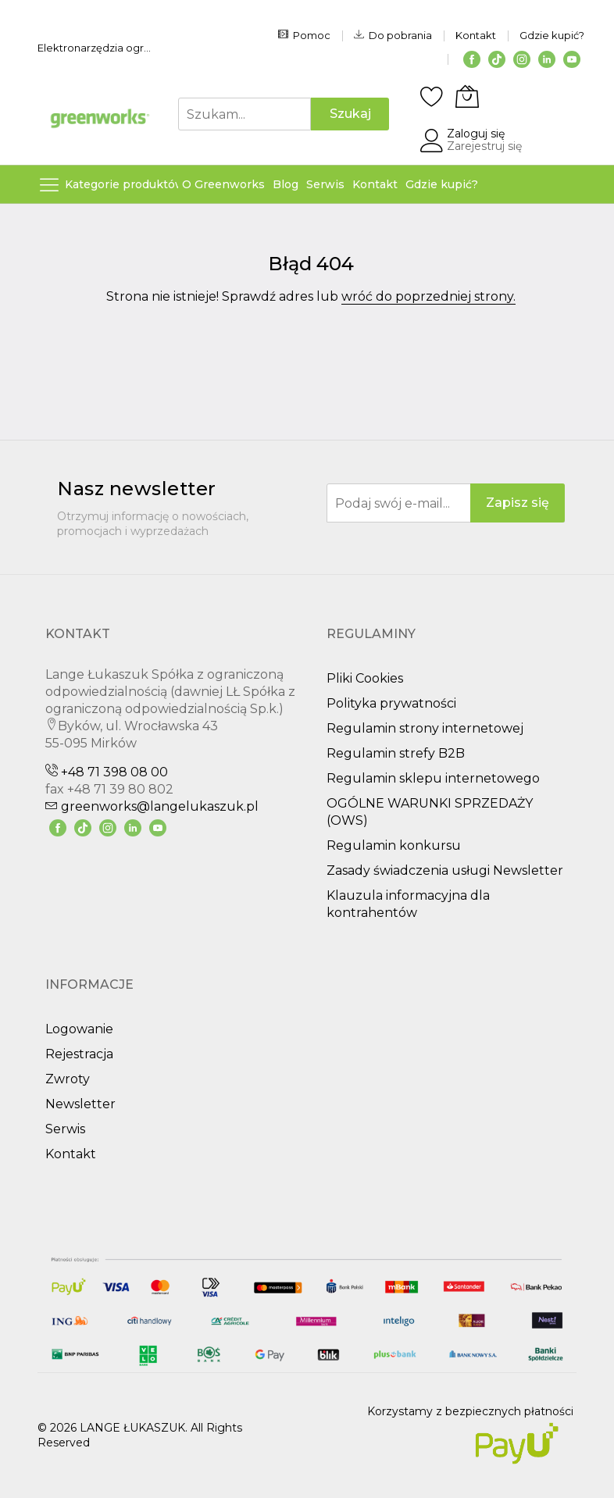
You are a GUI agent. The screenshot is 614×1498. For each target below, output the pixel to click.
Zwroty (67, 1079)
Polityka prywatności (391, 703)
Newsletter (80, 1104)
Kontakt (475, 35)
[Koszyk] (467, 96)
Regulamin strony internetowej (425, 728)
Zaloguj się (476, 134)
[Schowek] (432, 96)
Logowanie (79, 1029)
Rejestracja (79, 1054)
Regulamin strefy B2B (396, 753)
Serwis (65, 1129)
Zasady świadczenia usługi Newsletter (445, 870)
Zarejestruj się (484, 146)
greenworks (152, 806)
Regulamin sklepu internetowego (433, 778)
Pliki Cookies (365, 678)
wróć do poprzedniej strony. (428, 296)
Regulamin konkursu (394, 845)
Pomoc (304, 35)
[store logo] (100, 118)
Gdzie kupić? (551, 35)
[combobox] (244, 114)
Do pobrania (393, 35)
